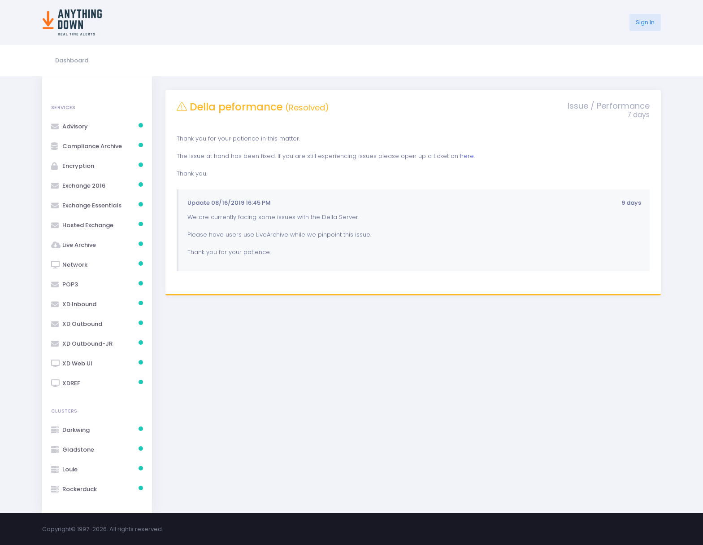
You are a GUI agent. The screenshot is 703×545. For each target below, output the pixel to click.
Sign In (645, 22)
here (467, 156)
